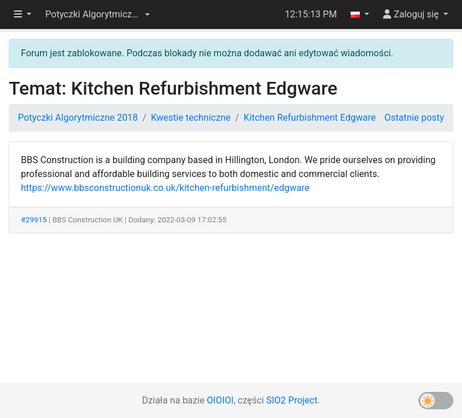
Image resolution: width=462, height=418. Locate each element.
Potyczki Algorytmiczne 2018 (78, 117)
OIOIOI (220, 400)
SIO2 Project (291, 400)
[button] (97, 14)
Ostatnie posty (414, 117)
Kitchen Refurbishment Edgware (310, 117)
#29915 (34, 219)
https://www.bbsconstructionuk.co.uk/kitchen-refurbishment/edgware (165, 187)
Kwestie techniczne (190, 117)
